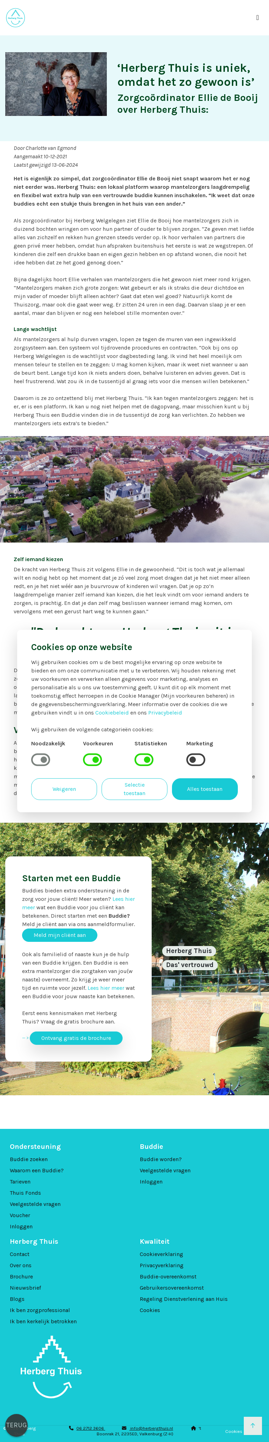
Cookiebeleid (112, 712)
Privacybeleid (165, 712)
